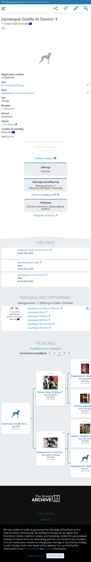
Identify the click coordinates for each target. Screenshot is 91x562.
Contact (45, 513)
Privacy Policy (31, 548)
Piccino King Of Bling (12, 85)
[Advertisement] (45, 37)
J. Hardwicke (8, 108)
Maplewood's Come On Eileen (17, 93)
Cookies (48, 548)
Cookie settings (35, 555)
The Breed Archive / (13, 2)
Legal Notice (45, 507)
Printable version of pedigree (45, 342)
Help (45, 519)
